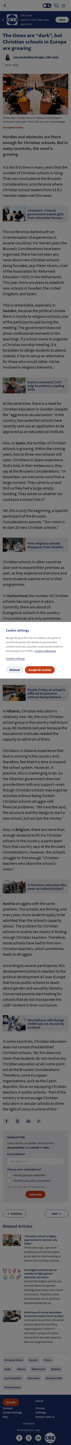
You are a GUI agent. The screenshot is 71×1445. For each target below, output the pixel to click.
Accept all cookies (40, 670)
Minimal (15, 670)
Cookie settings (15, 658)
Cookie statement (45, 651)
